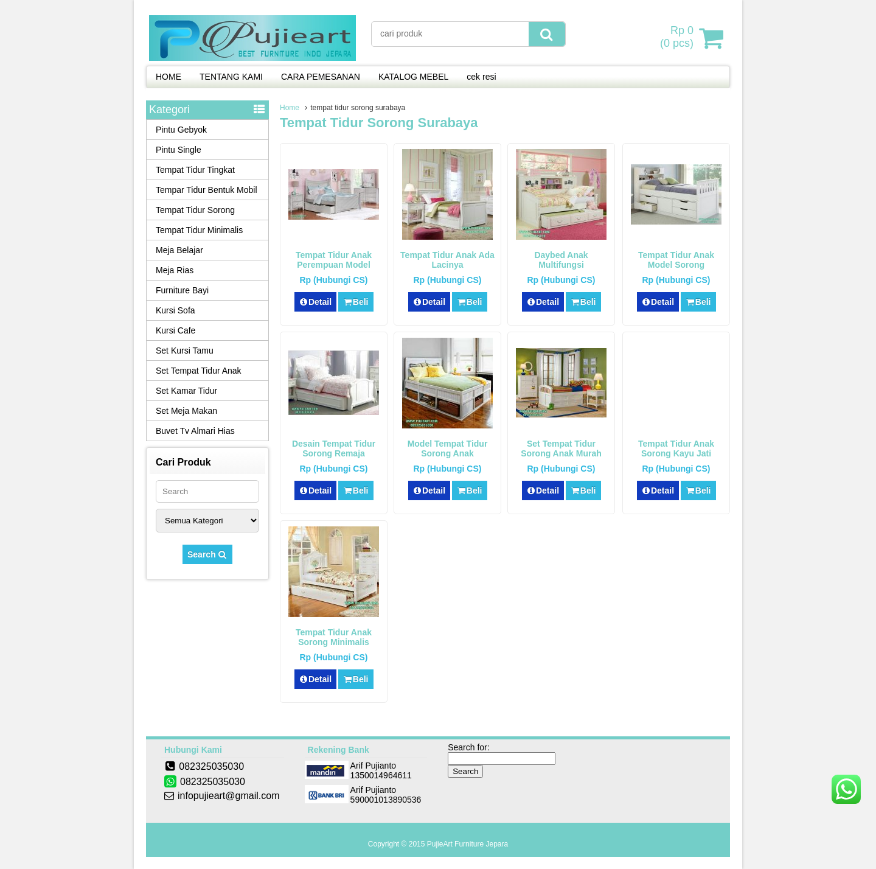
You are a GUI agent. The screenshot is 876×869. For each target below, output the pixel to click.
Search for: (468, 747)
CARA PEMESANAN (320, 77)
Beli (355, 302)
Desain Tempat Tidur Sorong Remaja (333, 448)
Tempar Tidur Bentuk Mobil (206, 190)
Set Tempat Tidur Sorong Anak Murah (561, 448)
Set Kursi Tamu (185, 350)
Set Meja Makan (186, 411)
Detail (315, 302)
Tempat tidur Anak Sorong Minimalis (334, 637)
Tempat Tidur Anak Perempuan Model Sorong (334, 264)
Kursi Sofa (175, 310)
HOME (168, 77)
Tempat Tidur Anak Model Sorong (676, 260)
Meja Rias (174, 270)
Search (207, 554)
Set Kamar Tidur (186, 391)
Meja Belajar (179, 250)
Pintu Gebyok (181, 129)
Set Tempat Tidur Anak (199, 370)
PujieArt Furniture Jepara (467, 844)
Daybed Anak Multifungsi (561, 260)
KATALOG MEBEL (413, 77)
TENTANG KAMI (231, 77)
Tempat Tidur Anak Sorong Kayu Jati (676, 448)
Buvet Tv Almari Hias (195, 431)
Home (289, 107)
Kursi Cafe (175, 330)
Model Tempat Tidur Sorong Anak (448, 448)
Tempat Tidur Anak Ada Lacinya (447, 260)
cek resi (481, 77)
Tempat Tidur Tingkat (195, 170)
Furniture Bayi (182, 290)
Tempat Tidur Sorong (195, 210)
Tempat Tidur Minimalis (199, 230)
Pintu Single (178, 150)
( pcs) (678, 37)
